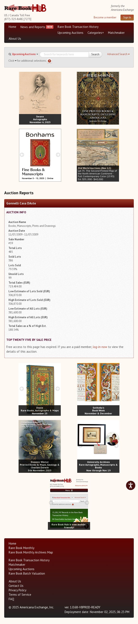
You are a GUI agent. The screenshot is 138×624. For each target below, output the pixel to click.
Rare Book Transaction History (78, 27)
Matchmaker (116, 33)
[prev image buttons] (22, 97)
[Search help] (49, 60)
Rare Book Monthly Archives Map (31, 552)
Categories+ (96, 33)
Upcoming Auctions (70, 33)
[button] (118, 54)
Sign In (127, 17)
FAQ (11, 599)
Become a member (105, 17)
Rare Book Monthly (21, 548)
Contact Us (16, 586)
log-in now (100, 347)
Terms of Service (20, 595)
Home (12, 27)
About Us (15, 39)
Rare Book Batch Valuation (27, 573)
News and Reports (32, 27)
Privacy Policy (17, 590)
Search (95, 54)
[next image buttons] (58, 97)
